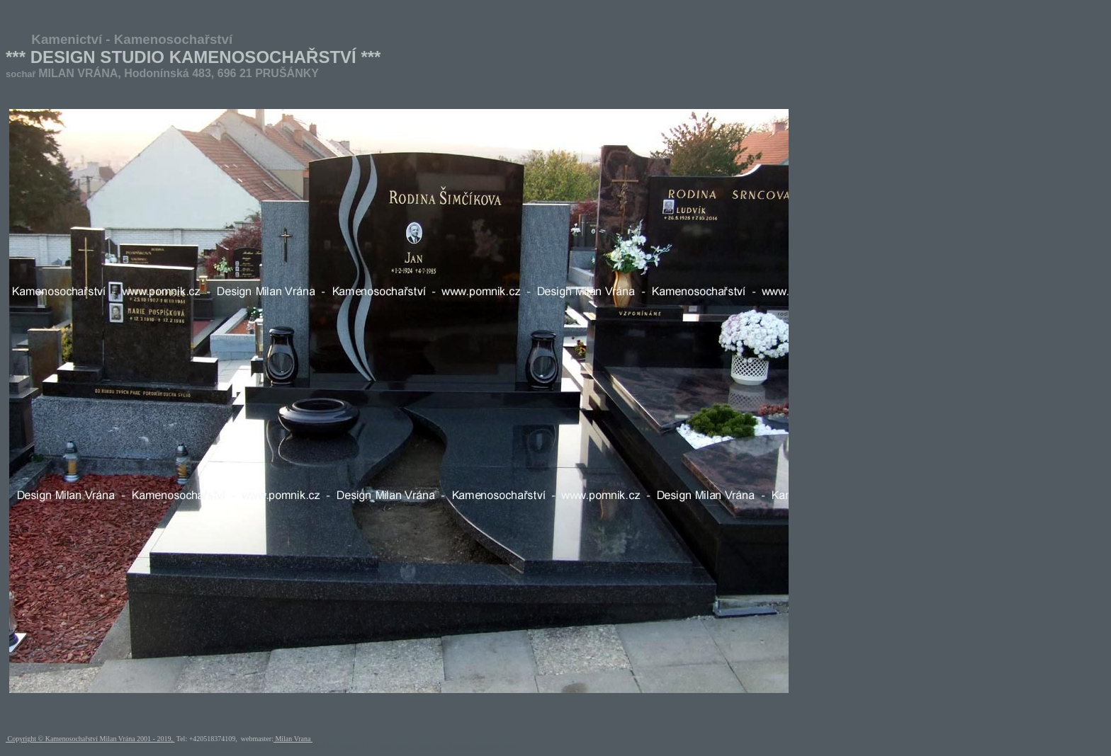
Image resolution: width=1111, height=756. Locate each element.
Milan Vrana (292, 739)
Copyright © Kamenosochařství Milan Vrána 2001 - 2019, (90, 739)
